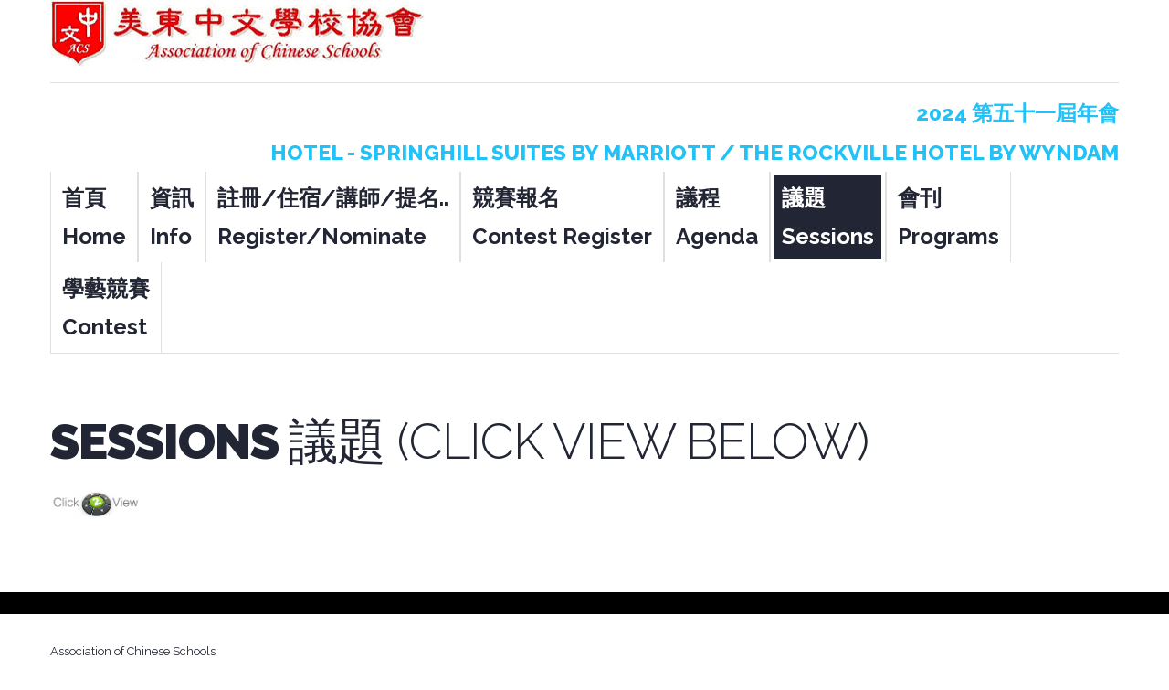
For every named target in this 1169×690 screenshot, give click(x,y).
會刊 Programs (948, 217)
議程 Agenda (717, 217)
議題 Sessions (828, 217)
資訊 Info (172, 217)
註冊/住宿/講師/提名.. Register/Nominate (332, 217)
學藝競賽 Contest (106, 307)
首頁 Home (94, 217)
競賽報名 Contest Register (562, 217)
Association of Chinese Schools (133, 651)
